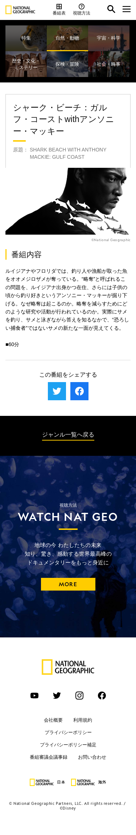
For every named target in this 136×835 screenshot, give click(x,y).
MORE (68, 584)
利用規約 (82, 720)
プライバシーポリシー (68, 732)
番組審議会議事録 (48, 757)
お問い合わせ (92, 757)
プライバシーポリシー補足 (68, 744)
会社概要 (53, 720)
